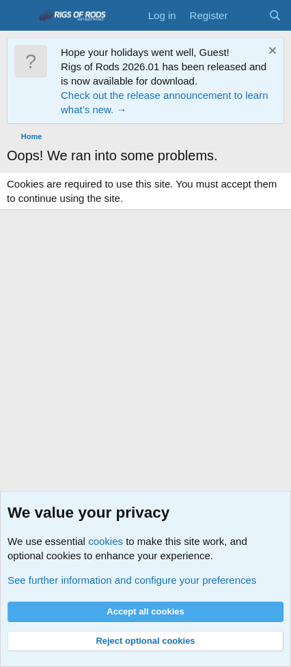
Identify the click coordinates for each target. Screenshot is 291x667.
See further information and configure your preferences (132, 580)
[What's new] (247, 15)
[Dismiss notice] (271, 52)
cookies (105, 541)
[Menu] (19, 15)
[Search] (275, 15)
